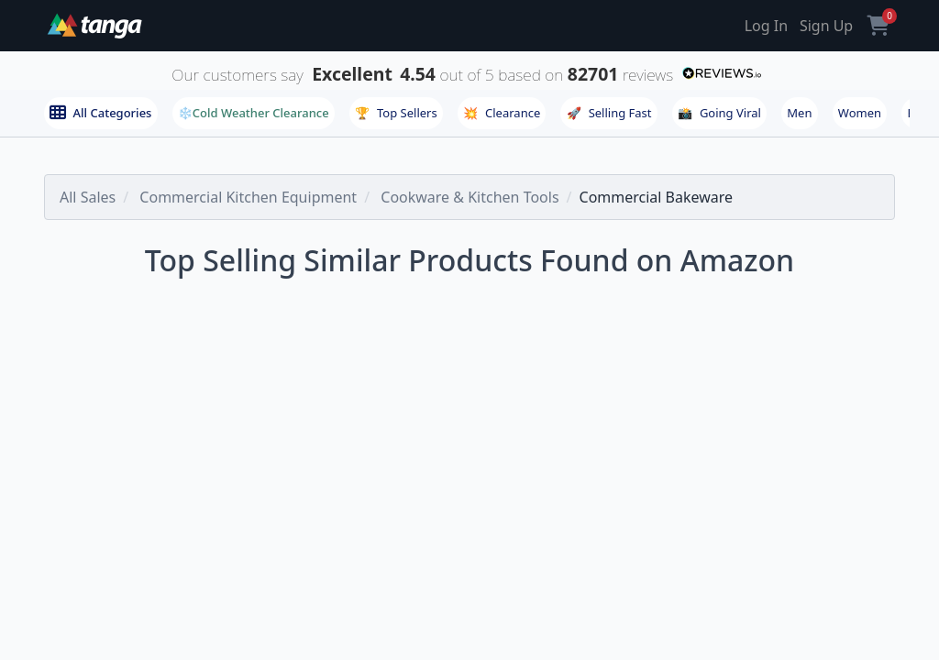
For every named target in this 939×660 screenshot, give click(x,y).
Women (859, 112)
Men (799, 112)
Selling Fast (609, 112)
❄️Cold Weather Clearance (253, 112)
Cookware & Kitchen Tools (469, 197)
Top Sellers (396, 112)
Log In (766, 26)
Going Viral (719, 112)
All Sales (88, 197)
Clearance (501, 112)
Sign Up (826, 26)
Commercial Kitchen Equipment (248, 197)
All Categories (100, 112)
